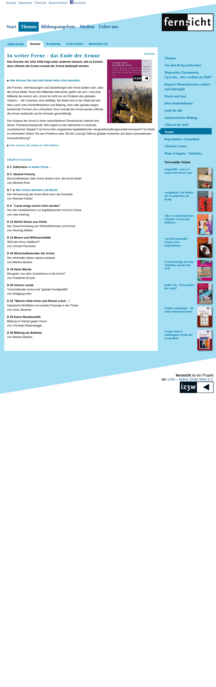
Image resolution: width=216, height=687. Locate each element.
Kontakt (11, 3)
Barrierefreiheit (58, 3)
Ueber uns (108, 26)
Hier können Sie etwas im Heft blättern (34, 145)
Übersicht (40, 3)
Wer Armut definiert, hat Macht (37, 190)
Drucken (149, 53)
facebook (80, 3)
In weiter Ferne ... (40, 167)
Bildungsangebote (58, 26)
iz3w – (191, 379)
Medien (87, 26)
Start (11, 26)
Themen (28, 26)
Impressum (25, 3)
